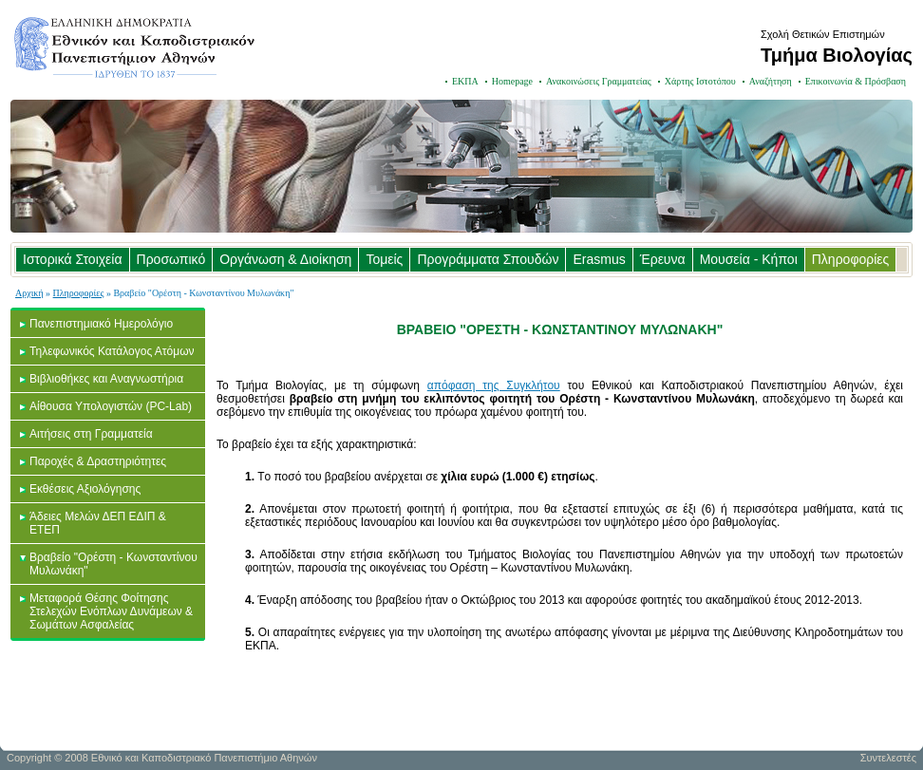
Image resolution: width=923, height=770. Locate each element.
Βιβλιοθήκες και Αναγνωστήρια (106, 378)
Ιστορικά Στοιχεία (72, 259)
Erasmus (599, 259)
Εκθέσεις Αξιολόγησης (85, 489)
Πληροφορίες (851, 259)
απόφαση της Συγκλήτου (493, 385)
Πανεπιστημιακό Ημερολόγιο (101, 323)
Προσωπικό (171, 259)
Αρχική (29, 293)
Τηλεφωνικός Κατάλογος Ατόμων (112, 351)
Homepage (512, 81)
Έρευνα (663, 259)
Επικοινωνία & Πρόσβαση (855, 81)
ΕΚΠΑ (465, 81)
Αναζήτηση (770, 81)
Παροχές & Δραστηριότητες (97, 461)
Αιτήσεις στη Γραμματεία (91, 434)
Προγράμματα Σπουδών (487, 259)
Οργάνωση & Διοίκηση (285, 259)
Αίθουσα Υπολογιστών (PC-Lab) (110, 406)
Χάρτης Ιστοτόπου (700, 81)
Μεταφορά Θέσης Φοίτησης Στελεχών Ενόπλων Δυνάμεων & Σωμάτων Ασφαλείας (111, 611)
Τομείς (384, 259)
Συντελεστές (888, 757)
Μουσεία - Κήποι (749, 259)
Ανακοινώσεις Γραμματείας (598, 81)
